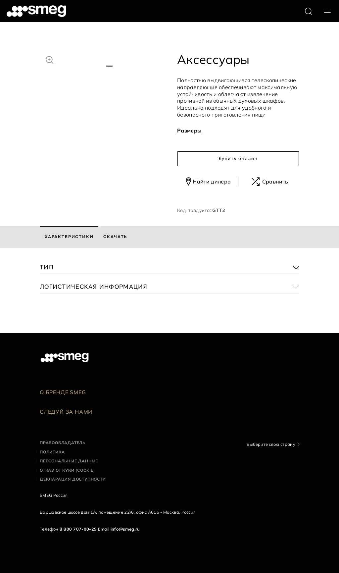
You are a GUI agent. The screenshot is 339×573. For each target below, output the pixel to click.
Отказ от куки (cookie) (67, 470)
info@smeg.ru (125, 529)
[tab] (69, 237)
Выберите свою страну (271, 444)
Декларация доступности (73, 479)
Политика (52, 451)
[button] (49, 59)
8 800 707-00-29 (78, 529)
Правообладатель (62, 442)
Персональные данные (69, 460)
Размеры (189, 130)
